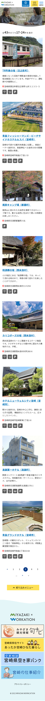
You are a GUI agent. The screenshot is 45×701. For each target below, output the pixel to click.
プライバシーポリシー (22, 684)
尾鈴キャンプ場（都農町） (16, 205)
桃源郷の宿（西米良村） (15, 270)
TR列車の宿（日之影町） (16, 70)
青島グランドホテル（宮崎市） (19, 535)
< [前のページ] (7, 569)
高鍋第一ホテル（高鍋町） (16, 469)
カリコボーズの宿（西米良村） (19, 335)
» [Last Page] (28, 575)
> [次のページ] (22, 575)
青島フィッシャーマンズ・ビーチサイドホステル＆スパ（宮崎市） (21, 137)
